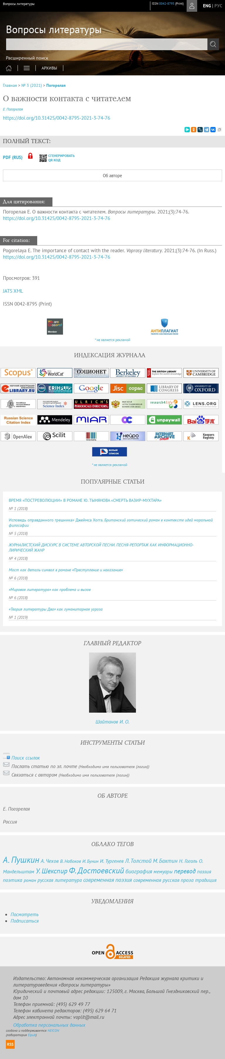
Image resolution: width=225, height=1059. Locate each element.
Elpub (32, 1035)
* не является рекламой (112, 340)
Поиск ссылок (25, 758)
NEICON (53, 1030)
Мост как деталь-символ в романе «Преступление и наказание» (66, 569)
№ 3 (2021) (31, 85)
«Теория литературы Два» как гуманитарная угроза (56, 609)
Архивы (49, 68)
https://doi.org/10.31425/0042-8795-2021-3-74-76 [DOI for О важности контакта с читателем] (56, 118)
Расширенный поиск (27, 58)
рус (218, 6)
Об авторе (112, 175)
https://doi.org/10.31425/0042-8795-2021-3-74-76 (56, 218)
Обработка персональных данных (49, 1025)
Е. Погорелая (13, 109)
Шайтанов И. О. (112, 722)
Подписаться (25, 921)
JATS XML (13, 291)
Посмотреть (25, 914)
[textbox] (112, 44)
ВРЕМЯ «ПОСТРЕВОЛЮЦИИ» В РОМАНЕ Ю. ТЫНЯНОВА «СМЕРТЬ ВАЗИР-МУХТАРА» (85, 500)
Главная (10, 85)
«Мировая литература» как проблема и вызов (50, 589)
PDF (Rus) (13, 157)
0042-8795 (166, 3)
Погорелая (56, 85)
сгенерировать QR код (53, 157)
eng (207, 6)
